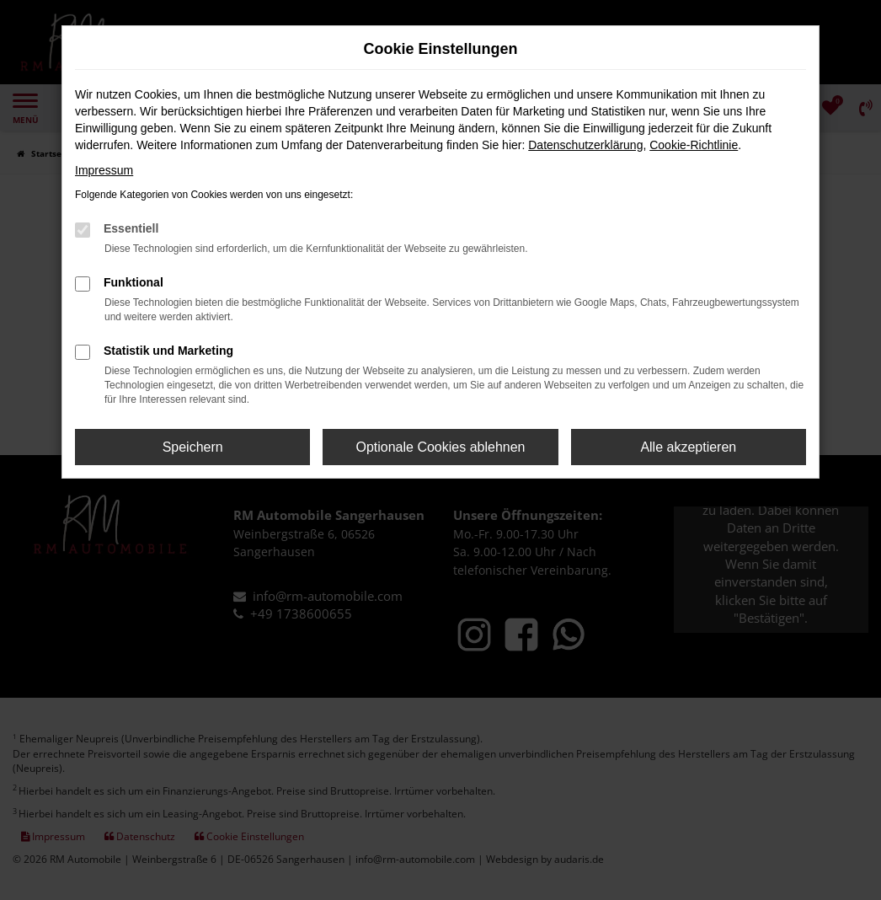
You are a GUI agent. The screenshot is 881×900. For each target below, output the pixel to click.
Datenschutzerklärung (585, 145)
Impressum (104, 170)
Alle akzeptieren (688, 447)
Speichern (193, 447)
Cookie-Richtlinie (693, 145)
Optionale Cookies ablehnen (440, 447)
